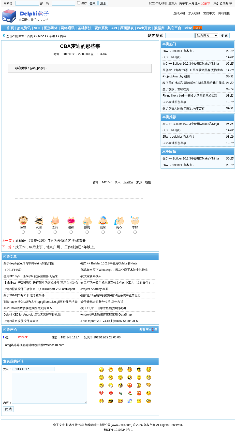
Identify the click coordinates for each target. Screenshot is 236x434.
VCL (37, 28)
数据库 (159, 28)
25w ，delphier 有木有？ (178, 51)
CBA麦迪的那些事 (174, 102)
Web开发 (144, 28)
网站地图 (224, 13)
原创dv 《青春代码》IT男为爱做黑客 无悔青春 (50, 241)
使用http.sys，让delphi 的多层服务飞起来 (30, 276)
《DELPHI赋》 (13, 270)
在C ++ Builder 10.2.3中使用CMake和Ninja (109, 263)
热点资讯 (24, 28)
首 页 (10, 28)
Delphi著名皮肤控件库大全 (20, 321)
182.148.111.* (70, 337)
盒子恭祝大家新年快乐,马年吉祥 (102, 302)
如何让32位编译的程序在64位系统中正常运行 (111, 295)
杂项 (52, 36)
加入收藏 (194, 13)
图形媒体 (51, 28)
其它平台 (174, 28)
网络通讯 (67, 28)
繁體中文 (209, 13)
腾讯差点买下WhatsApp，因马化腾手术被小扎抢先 (114, 270)
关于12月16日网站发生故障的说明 (103, 308)
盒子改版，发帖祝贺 (175, 89)
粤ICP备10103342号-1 (118, 430)
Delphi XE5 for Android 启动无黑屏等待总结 (32, 314)
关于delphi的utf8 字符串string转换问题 (28, 263)
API (114, 28)
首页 (30, 36)
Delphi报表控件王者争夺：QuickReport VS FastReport (39, 289)
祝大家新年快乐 (91, 276)
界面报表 (127, 28)
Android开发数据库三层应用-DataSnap (106, 314)
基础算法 (84, 28)
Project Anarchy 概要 (94, 289)
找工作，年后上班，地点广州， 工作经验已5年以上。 (56, 247)
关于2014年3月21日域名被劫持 (23, 295)
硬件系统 (101, 28)
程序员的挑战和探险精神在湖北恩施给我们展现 (193, 83)
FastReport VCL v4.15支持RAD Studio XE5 (109, 321)
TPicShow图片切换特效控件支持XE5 (27, 308)
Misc (188, 28)
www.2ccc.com (121, 425)
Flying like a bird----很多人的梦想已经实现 (189, 95)
